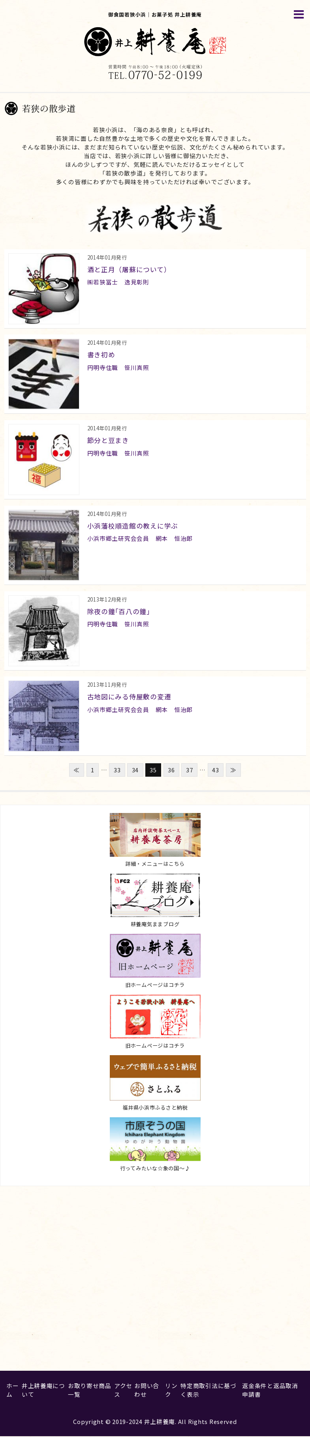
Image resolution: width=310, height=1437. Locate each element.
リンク (171, 1390)
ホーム (12, 1390)
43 (215, 770)
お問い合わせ (146, 1390)
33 (117, 770)
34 (135, 770)
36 (171, 770)
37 (189, 770)
